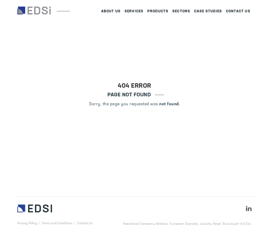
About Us (111, 11)
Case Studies (208, 11)
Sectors (181, 11)
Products (158, 11)
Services (134, 11)
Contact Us (238, 11)
